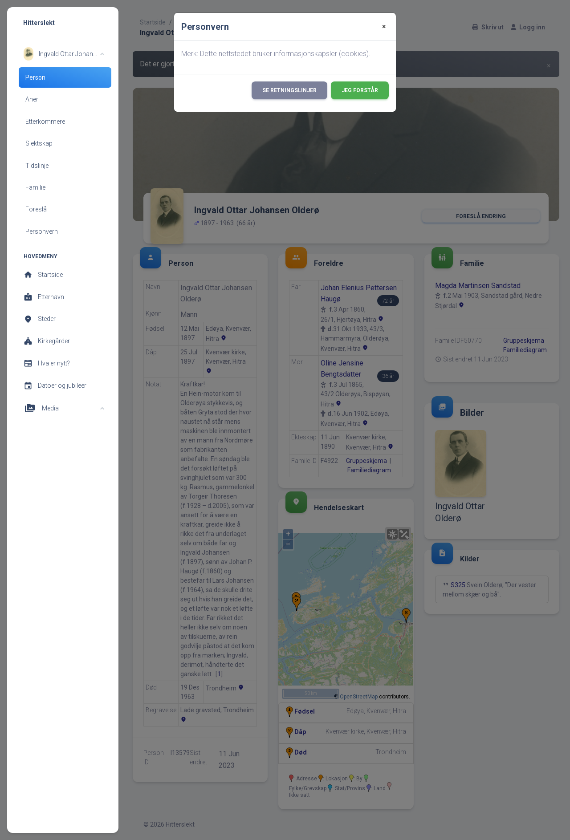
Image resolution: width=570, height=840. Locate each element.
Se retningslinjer (289, 90)
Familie (35, 187)
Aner (31, 99)
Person (35, 77)
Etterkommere (45, 121)
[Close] (384, 26)
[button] (63, 54)
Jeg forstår (360, 90)
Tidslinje (37, 165)
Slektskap (39, 143)
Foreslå (36, 209)
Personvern (41, 231)
